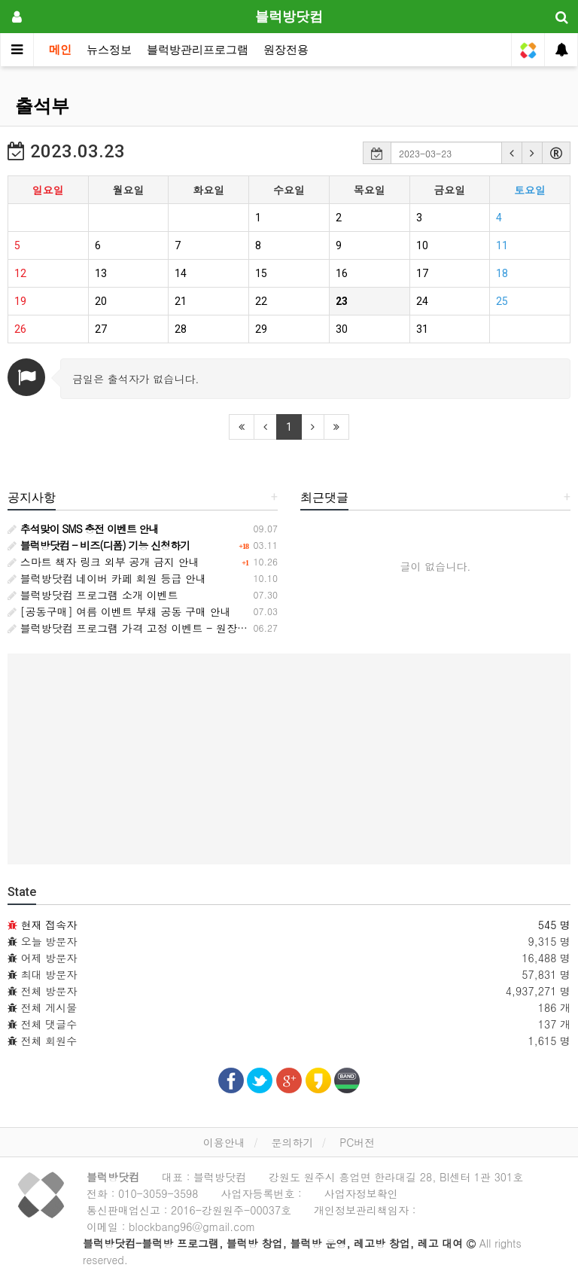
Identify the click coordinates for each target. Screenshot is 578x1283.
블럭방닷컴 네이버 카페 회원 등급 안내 (107, 578)
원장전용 (286, 49)
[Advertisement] (289, 759)
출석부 (42, 106)
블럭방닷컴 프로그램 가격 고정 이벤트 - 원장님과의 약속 (151, 627)
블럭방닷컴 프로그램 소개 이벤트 (93, 594)
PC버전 (357, 1142)
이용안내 (224, 1142)
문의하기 (292, 1142)
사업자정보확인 (361, 1193)
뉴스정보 (109, 49)
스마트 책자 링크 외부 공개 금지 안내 (103, 561)
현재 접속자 (49, 924)
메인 (60, 49)
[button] (511, 153)
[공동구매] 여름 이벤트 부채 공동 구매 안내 (119, 611)
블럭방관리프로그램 (197, 49)
